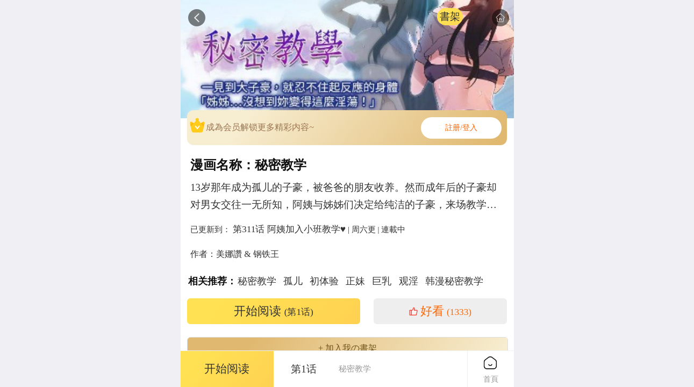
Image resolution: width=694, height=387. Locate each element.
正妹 (355, 281)
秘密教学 (257, 281)
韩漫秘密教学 (454, 281)
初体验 (324, 281)
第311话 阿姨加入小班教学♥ (289, 229)
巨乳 (381, 281)
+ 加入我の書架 (347, 348)
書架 (450, 16)
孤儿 (293, 281)
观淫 (408, 281)
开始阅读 (273, 311)
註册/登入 (461, 128)
